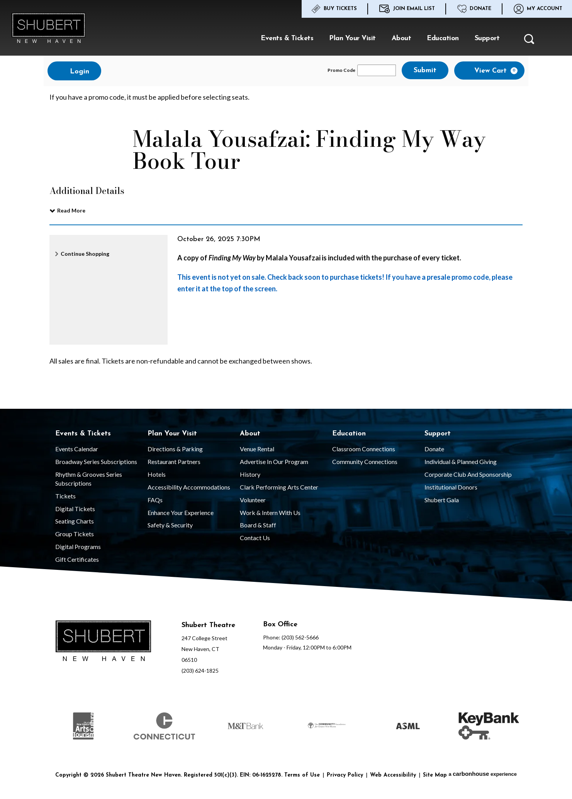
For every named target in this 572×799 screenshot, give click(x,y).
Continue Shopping (85, 253)
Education (443, 38)
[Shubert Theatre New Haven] (103, 642)
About (401, 38)
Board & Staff (258, 525)
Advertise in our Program (274, 461)
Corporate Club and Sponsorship (468, 474)
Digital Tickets (75, 508)
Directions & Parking (175, 448)
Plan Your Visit (352, 38)
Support (487, 38)
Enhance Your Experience (181, 512)
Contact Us (255, 537)
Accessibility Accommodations (189, 487)
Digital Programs (78, 546)
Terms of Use (302, 775)
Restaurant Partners (174, 461)
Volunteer (253, 499)
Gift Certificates (77, 559)
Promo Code (341, 70)
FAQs (155, 499)
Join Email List (407, 9)
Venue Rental (257, 448)
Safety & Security (170, 525)
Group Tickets (74, 533)
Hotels (157, 474)
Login (74, 71)
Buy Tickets (334, 9)
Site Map (435, 775)
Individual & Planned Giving (460, 461)
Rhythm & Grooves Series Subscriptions (88, 479)
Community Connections (364, 461)
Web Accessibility (393, 775)
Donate (474, 9)
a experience (482, 774)
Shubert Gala (441, 499)
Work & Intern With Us (270, 512)
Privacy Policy (345, 775)
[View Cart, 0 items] (489, 70)
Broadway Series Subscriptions (96, 461)
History (250, 474)
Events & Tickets (287, 38)
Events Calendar (76, 448)
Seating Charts (74, 521)
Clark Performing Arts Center (279, 487)
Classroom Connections (363, 448)
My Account (538, 9)
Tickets (65, 496)
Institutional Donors (450, 487)
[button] (529, 41)
